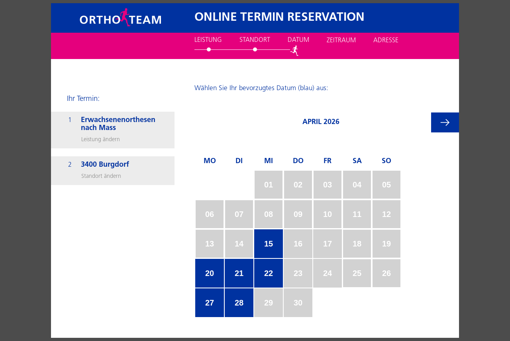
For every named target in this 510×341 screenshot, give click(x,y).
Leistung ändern (100, 140)
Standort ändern (101, 176)
